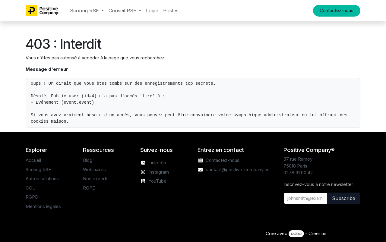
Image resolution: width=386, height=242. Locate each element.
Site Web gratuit (343, 233)
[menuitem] (87, 11)
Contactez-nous (336, 10)
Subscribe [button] (343, 198)
